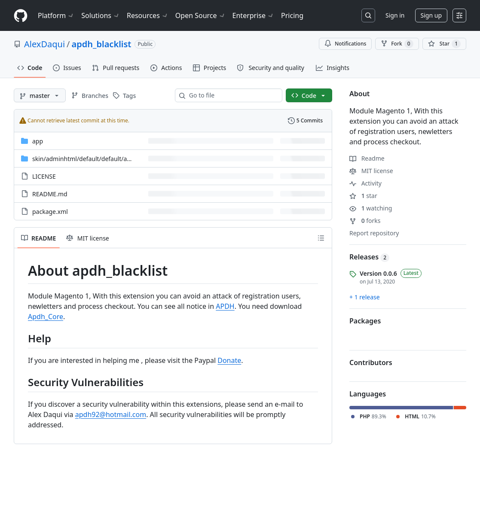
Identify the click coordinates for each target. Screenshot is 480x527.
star (363, 196)
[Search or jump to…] (368, 15)
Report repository (374, 233)
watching (370, 208)
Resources (147, 15)
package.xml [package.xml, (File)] (50, 211)
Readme (367, 158)
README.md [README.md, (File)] (49, 194)
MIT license (371, 171)
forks (365, 220)
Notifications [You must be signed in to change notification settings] (345, 43)
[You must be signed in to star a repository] (444, 44)
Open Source (200, 15)
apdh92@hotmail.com (110, 414)
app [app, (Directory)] (37, 141)
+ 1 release (364, 297)
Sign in (394, 15)
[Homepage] (21, 16)
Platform (56, 15)
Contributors (370, 362)
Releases (369, 257)
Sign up (431, 15)
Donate (229, 360)
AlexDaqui (44, 44)
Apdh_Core (45, 316)
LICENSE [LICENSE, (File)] (44, 176)
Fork (397, 44)
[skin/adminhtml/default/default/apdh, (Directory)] (85, 159)
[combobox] (232, 95)
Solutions (100, 15)
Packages (365, 321)
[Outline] (321, 238)
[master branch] (40, 95)
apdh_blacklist (101, 44)
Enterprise (253, 15)
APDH (225, 306)
